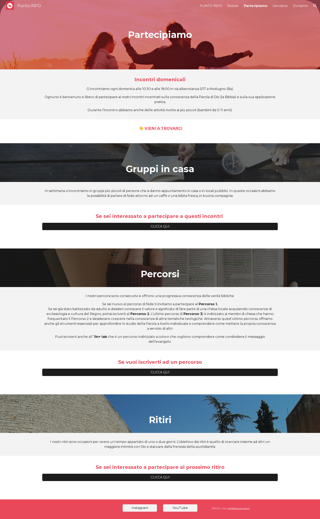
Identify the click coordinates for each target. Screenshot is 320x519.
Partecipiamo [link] (255, 6)
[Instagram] (140, 508)
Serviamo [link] (280, 6)
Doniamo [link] (300, 6)
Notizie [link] (233, 6)
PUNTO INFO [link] (211, 6)
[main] (160, 35)
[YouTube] (180, 508)
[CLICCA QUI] (160, 226)
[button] (315, 6)
